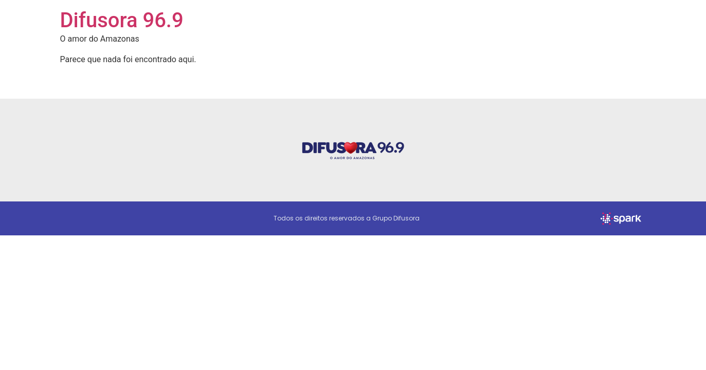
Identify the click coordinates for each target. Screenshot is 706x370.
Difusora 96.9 (122, 20)
